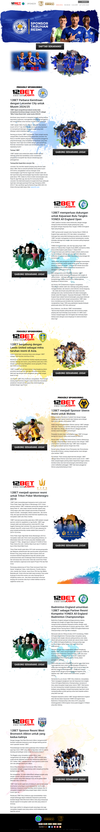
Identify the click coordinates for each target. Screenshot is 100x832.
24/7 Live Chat (84, 5)
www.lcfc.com (35, 187)
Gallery (75, 5)
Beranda (59, 5)
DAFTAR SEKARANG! (50, 46)
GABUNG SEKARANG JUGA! (71, 152)
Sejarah (67, 5)
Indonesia (83, 2)
